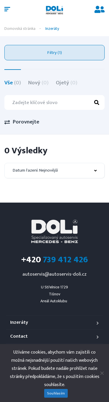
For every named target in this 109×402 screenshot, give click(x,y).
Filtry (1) (54, 52)
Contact (19, 336)
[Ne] (102, 373)
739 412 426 (54, 259)
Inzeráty (19, 322)
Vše (12, 82)
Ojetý (66, 82)
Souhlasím (56, 393)
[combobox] (54, 170)
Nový (38, 82)
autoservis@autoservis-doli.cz (54, 274)
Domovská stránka (19, 28)
